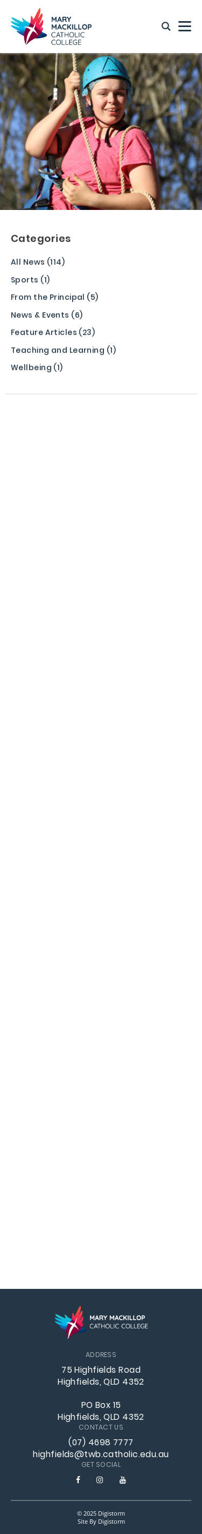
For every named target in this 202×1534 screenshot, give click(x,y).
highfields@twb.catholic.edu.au (101, 1455)
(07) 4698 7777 (100, 1443)
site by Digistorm (101, 1521)
